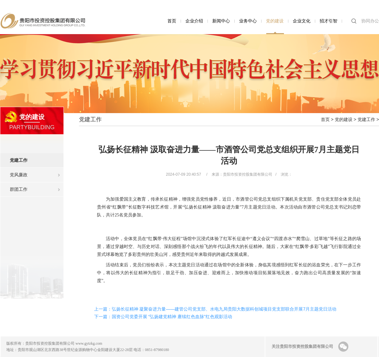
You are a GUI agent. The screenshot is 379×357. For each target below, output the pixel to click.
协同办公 (370, 20)
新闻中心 (221, 20)
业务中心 (248, 20)
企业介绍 (194, 20)
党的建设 (275, 20)
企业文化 (301, 20)
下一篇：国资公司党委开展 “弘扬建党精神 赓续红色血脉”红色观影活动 (163, 316)
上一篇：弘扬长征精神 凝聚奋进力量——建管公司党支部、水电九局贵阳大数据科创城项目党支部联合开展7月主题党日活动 (215, 309)
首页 (171, 20)
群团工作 (18, 189)
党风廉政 (18, 174)
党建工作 (36, 158)
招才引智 (328, 20)
